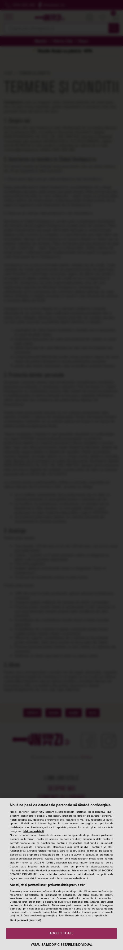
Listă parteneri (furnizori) (25, 920)
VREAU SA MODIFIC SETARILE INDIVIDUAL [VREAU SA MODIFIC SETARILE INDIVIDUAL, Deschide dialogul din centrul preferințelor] (61, 945)
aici (12, 862)
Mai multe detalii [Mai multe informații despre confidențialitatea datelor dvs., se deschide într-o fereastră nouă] (33, 831)
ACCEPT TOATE (61, 933)
